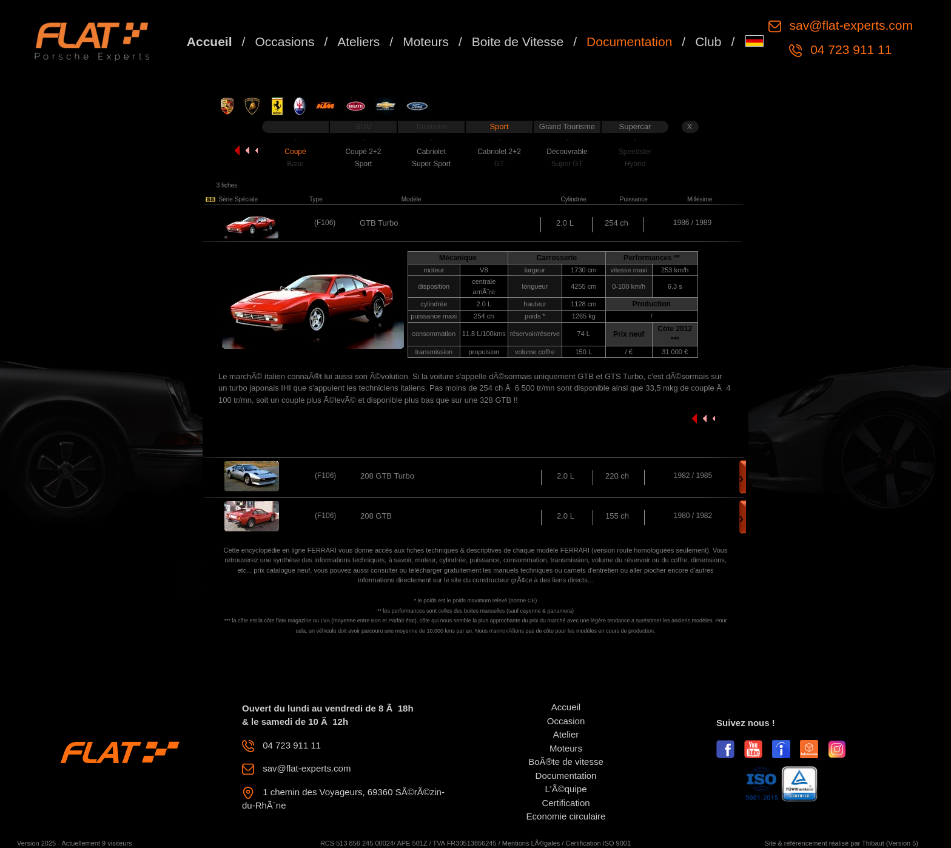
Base (295, 164)
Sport (498, 126)
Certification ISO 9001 (598, 843)
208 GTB (376, 515)
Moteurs (426, 42)
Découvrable (566, 151)
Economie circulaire (566, 816)
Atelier (566, 734)
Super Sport (431, 164)
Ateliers (358, 42)
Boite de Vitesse (517, 42)
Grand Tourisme (567, 126)
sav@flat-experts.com (849, 25)
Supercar (635, 126)
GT (499, 164)
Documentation (629, 42)
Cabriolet (431, 151)
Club (708, 42)
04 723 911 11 (849, 49)
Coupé (295, 151)
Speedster (635, 151)
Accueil (209, 42)
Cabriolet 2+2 (499, 151)
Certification (566, 803)
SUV (363, 126)
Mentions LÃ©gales (531, 843)
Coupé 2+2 (363, 151)
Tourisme (431, 126)
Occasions (284, 42)
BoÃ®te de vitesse (565, 761)
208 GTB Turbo (387, 475)
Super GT (567, 164)
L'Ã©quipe (566, 789)
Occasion (566, 721)
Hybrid (635, 164)
